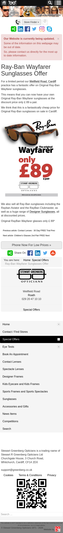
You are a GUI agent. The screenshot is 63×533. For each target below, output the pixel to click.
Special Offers (31, 309)
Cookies (8, 475)
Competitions (10, 421)
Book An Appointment (15, 354)
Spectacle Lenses (13, 369)
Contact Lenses (12, 361)
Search (7, 428)
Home (6, 324)
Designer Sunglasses (42, 211)
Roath (31, 295)
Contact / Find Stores (15, 331)
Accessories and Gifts (16, 406)
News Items (10, 413)
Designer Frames (13, 376)
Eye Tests (8, 346)
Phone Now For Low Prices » (31, 245)
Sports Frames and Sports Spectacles (25, 391)
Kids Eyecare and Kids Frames (21, 384)
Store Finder (31, 22)
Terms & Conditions (30, 475)
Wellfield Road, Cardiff (42, 81)
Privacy (51, 475)
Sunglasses (9, 399)
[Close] (58, 38)
